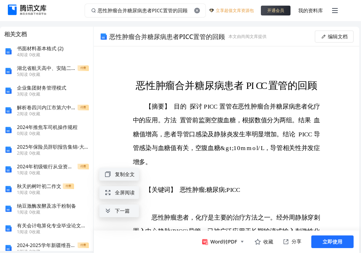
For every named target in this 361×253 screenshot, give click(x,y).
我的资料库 (310, 10)
